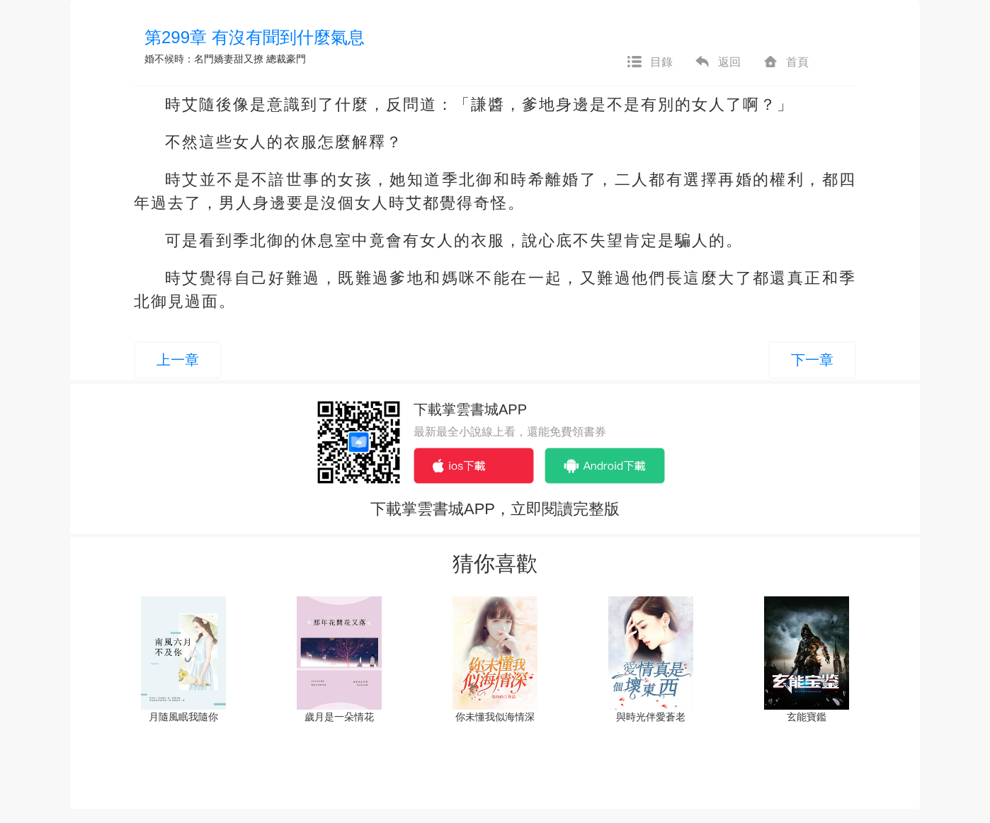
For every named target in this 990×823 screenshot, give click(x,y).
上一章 (178, 360)
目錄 (649, 62)
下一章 (812, 360)
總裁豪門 (286, 58)
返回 (717, 62)
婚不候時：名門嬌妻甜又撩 (203, 58)
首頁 (785, 62)
